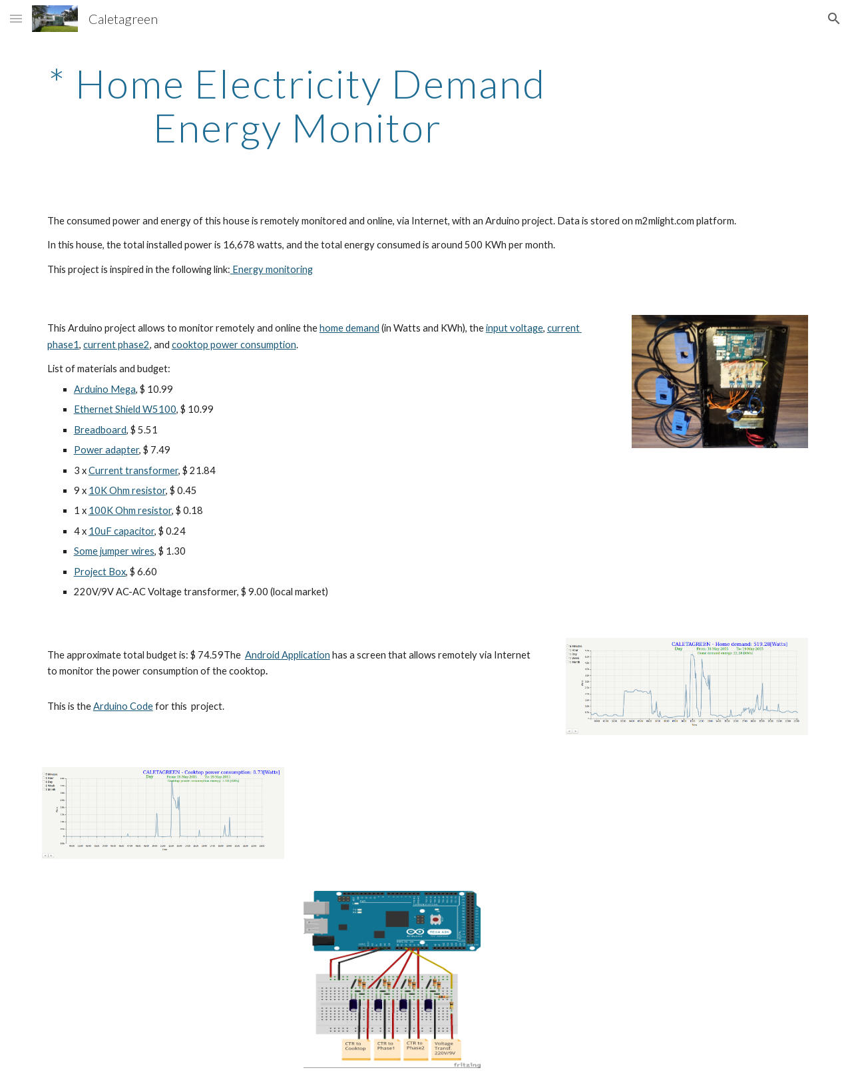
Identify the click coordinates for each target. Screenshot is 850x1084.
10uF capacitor (121, 531)
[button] (16, 18)
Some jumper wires (114, 551)
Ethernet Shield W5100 (125, 409)
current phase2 (116, 344)
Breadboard (100, 429)
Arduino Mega (105, 389)
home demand (349, 328)
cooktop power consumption (234, 344)
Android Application (287, 655)
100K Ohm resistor (130, 510)
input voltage (514, 328)
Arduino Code (123, 706)
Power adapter (106, 449)
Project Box (100, 571)
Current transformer (133, 470)
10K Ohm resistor (127, 490)
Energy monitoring (271, 269)
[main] (297, 105)
